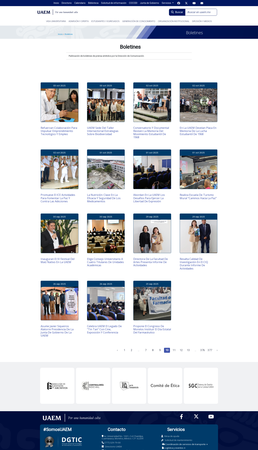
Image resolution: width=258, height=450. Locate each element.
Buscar (177, 12)
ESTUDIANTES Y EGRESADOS (105, 21)
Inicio (60, 34)
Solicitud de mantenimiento (178, 440)
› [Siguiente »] (217, 350)
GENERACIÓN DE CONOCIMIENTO (138, 21)
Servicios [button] (167, 3)
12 (181, 350)
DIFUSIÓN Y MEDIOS (202, 21)
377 (210, 350)
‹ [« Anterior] (117, 350)
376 (202, 350)
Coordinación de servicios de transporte (184, 444)
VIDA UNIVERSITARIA (56, 21)
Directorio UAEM (113, 446)
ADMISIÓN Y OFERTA (79, 21)
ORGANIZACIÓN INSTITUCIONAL (173, 21)
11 (174, 350)
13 (188, 350)
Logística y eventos (173, 447)
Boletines (69, 34)
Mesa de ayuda (171, 436)
